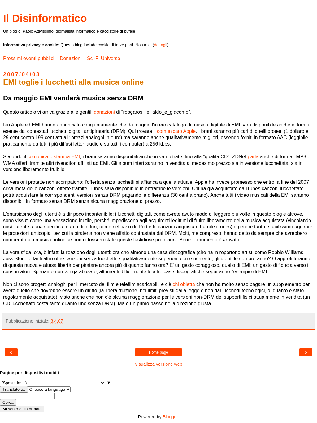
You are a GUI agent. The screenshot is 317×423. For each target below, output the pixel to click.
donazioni (104, 112)
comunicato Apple (176, 131)
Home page (158, 352)
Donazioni (70, 58)
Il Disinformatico (45, 18)
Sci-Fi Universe (103, 58)
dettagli (160, 44)
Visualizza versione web (158, 364)
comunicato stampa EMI (53, 156)
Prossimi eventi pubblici (28, 58)
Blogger (170, 416)
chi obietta (184, 284)
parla (253, 156)
